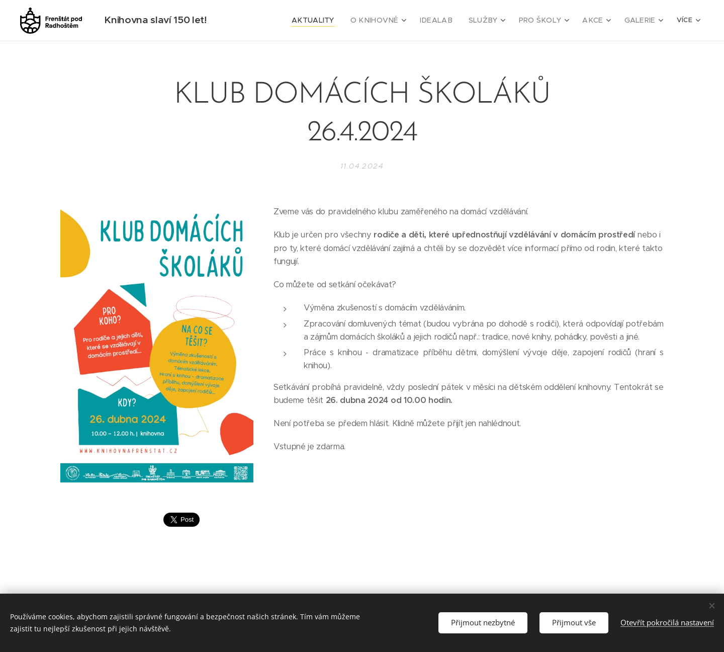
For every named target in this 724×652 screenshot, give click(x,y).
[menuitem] (319, 20)
